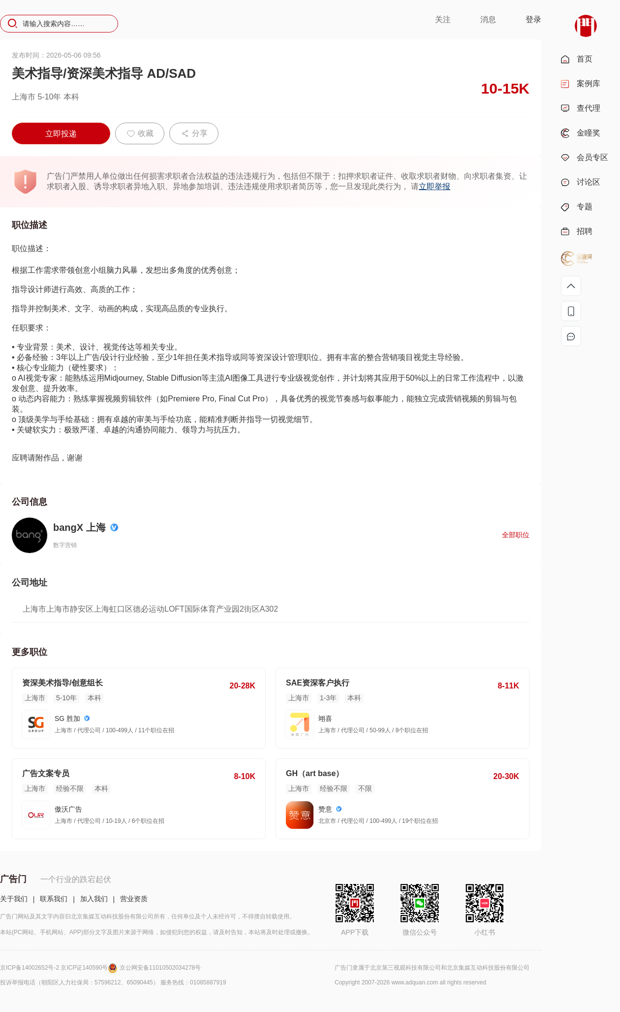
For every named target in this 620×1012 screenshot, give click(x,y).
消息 (488, 19)
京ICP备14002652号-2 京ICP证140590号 (60, 967)
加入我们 (94, 899)
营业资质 (134, 899)
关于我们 (14, 899)
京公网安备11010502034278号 (160, 967)
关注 (443, 19)
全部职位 (515, 535)
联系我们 (53, 899)
